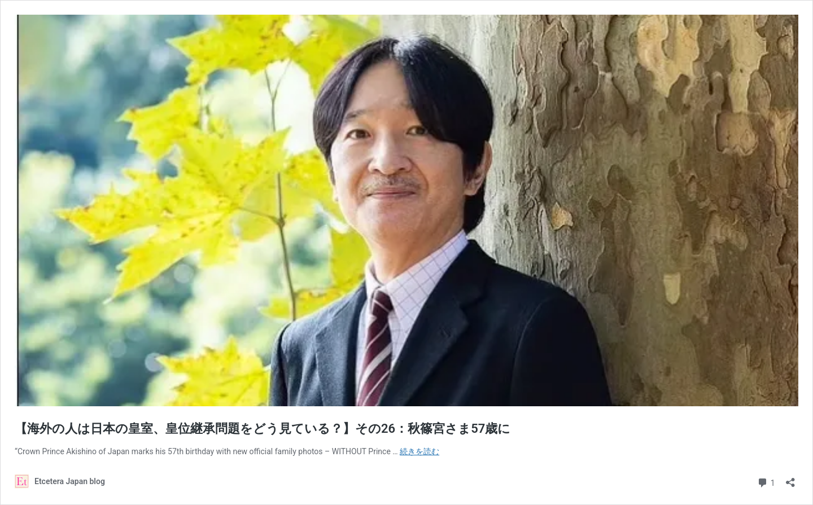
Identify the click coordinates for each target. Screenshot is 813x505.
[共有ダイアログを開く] (790, 479)
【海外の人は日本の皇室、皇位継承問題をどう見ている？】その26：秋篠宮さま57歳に (262, 428)
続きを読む (419, 451)
